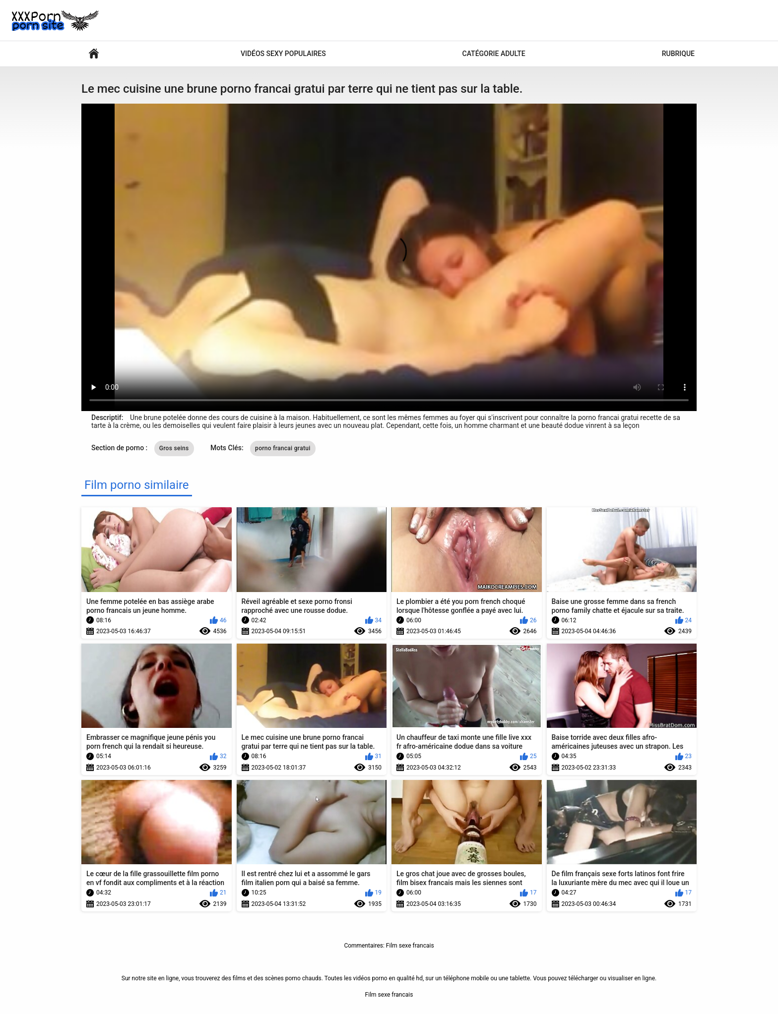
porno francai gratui (282, 448)
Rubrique (678, 54)
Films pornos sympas (93, 53)
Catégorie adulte (493, 54)
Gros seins (174, 448)
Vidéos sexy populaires (283, 54)
